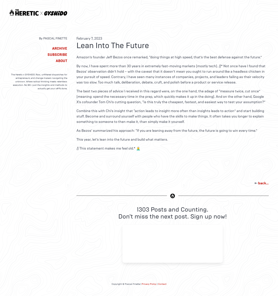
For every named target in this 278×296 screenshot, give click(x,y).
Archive (59, 48)
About (61, 61)
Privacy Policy (149, 284)
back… (263, 183)
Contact (162, 284)
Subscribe (57, 55)
